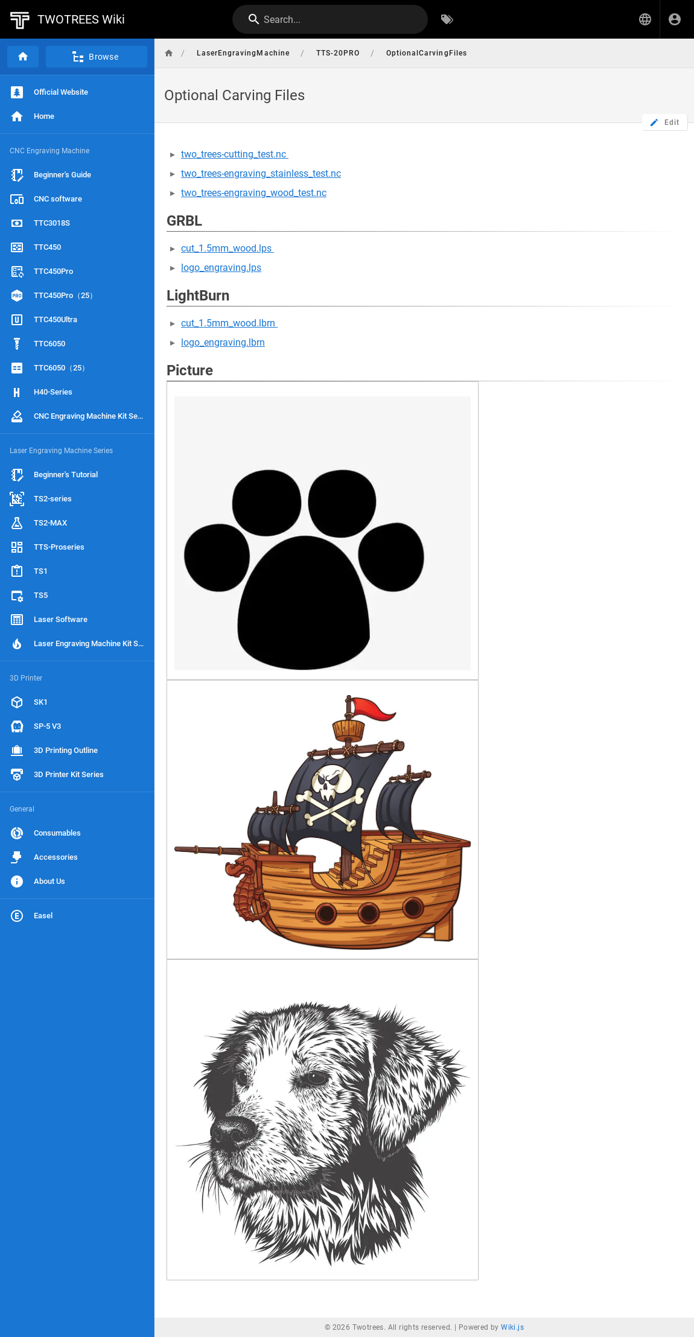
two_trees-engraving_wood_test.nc (253, 192)
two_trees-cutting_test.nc (234, 154)
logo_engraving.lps (221, 267)
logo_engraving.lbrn (223, 342)
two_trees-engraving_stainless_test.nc (261, 173)
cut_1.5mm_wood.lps (227, 248)
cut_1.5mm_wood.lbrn (229, 323)
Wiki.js (512, 1327)
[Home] (23, 57)
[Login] (674, 19)
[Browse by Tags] (447, 19)
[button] (645, 19)
